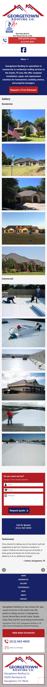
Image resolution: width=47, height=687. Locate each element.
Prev (4, 570)
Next (43, 570)
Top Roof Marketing (31, 626)
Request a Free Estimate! (23, 90)
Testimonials (23, 587)
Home (23, 576)
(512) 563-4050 (27, 42)
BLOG (23, 591)
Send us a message (16, 648)
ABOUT (23, 595)
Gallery (23, 583)
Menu (23, 59)
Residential (23, 579)
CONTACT (23, 599)
